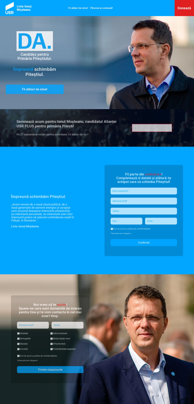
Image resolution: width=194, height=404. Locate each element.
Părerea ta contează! (101, 8)
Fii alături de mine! (78, 8)
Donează (184, 8)
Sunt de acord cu (133, 226)
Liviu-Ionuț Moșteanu (24, 8)
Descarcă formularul (143, 128)
